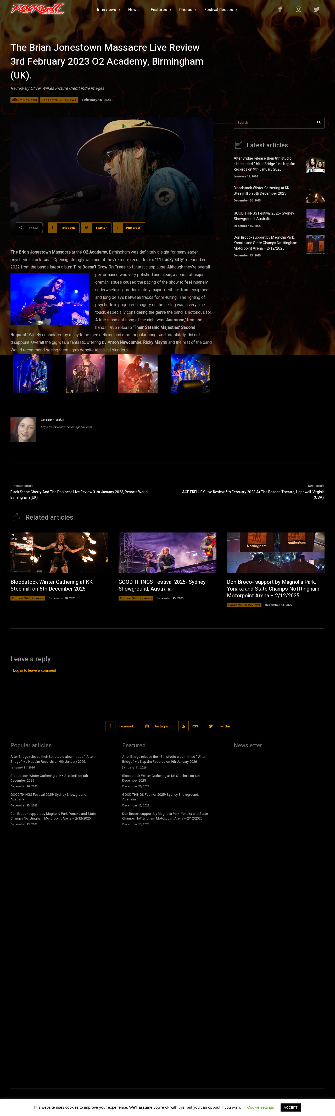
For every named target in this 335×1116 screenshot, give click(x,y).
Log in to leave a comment (34, 670)
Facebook (126, 726)
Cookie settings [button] (260, 1107)
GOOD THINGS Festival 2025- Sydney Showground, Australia (264, 216)
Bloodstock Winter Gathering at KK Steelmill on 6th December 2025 (261, 190)
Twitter (224, 726)
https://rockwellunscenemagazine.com (66, 427)
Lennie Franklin (53, 419)
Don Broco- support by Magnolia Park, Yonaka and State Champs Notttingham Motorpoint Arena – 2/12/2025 (265, 243)
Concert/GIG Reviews (59, 100)
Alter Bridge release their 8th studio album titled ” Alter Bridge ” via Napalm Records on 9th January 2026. (264, 164)
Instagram (163, 726)
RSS (195, 726)
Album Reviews (24, 100)
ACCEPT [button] (291, 1107)
